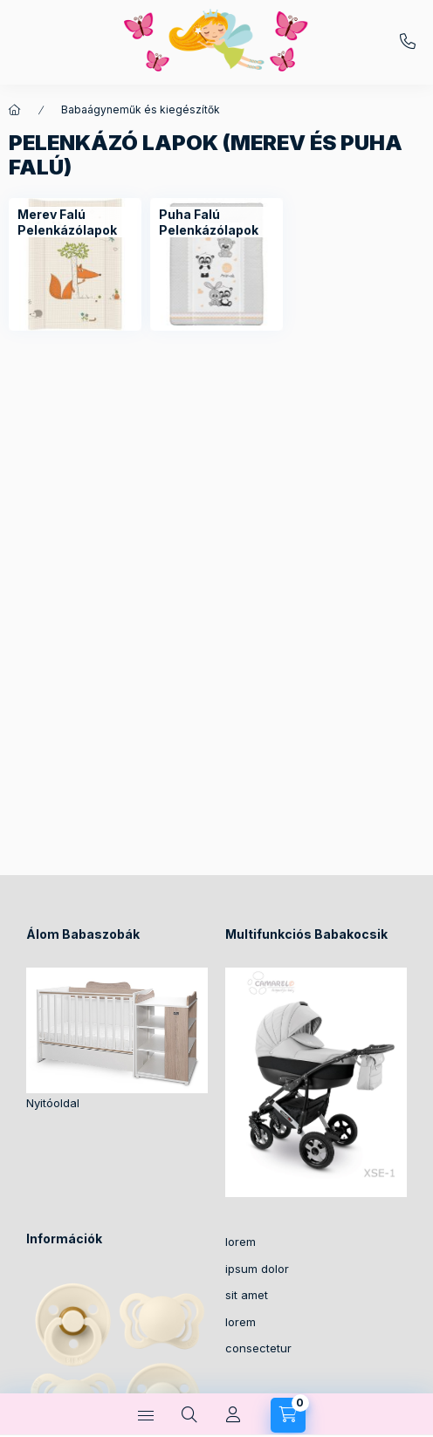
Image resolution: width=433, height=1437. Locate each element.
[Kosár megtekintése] (288, 1415)
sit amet (246, 1295)
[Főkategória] (15, 110)
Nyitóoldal (52, 1103)
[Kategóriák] (145, 1415)
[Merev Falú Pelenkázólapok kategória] (75, 264)
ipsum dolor (257, 1269)
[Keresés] (189, 1415)
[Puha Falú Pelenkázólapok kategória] (216, 264)
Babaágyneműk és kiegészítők (140, 109)
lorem (240, 1242)
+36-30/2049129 (407, 42)
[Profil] (233, 1415)
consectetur (258, 1348)
